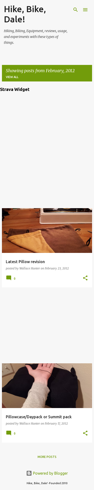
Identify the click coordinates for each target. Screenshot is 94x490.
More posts (47, 456)
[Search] (75, 10)
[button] (85, 278)
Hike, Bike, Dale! (25, 14)
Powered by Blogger (47, 473)
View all (12, 77)
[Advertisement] (47, 325)
